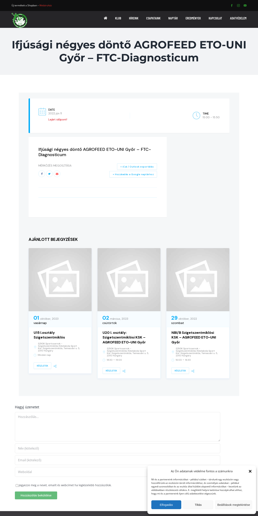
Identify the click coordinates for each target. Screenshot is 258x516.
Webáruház (45, 5)
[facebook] (231, 5)
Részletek (42, 365)
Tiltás (198, 504)
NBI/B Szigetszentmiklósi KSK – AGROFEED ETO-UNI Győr (193, 337)
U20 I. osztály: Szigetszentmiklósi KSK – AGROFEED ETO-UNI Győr (124, 337)
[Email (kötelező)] (117, 460)
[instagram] (238, 5)
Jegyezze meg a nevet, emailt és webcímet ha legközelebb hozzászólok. (65, 485)
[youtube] (245, 5)
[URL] (117, 472)
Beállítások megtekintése (233, 504)
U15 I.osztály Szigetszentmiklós (49, 335)
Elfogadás (166, 504)
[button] (250, 471)
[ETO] (19, 14)
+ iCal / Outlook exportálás (137, 166)
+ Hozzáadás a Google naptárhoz (133, 174)
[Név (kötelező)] (117, 448)
